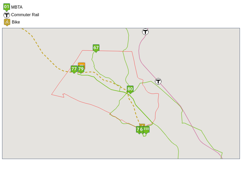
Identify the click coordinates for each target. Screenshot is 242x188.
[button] (74, 70)
